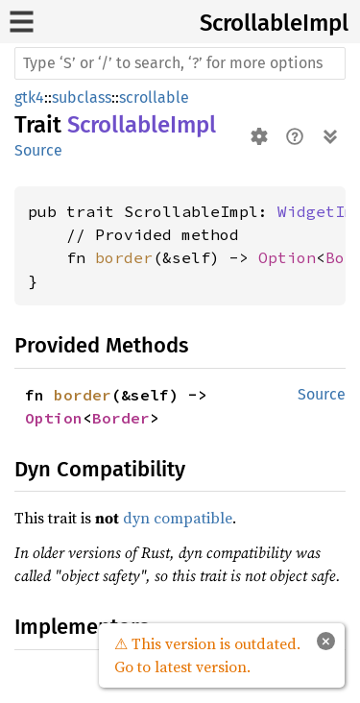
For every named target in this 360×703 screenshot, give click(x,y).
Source (38, 150)
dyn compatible (177, 517)
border (124, 257)
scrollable (154, 97)
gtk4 (29, 97)
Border (121, 417)
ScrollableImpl (274, 23)
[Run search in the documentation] (180, 63)
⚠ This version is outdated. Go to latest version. (207, 655)
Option (287, 257)
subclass (81, 97)
